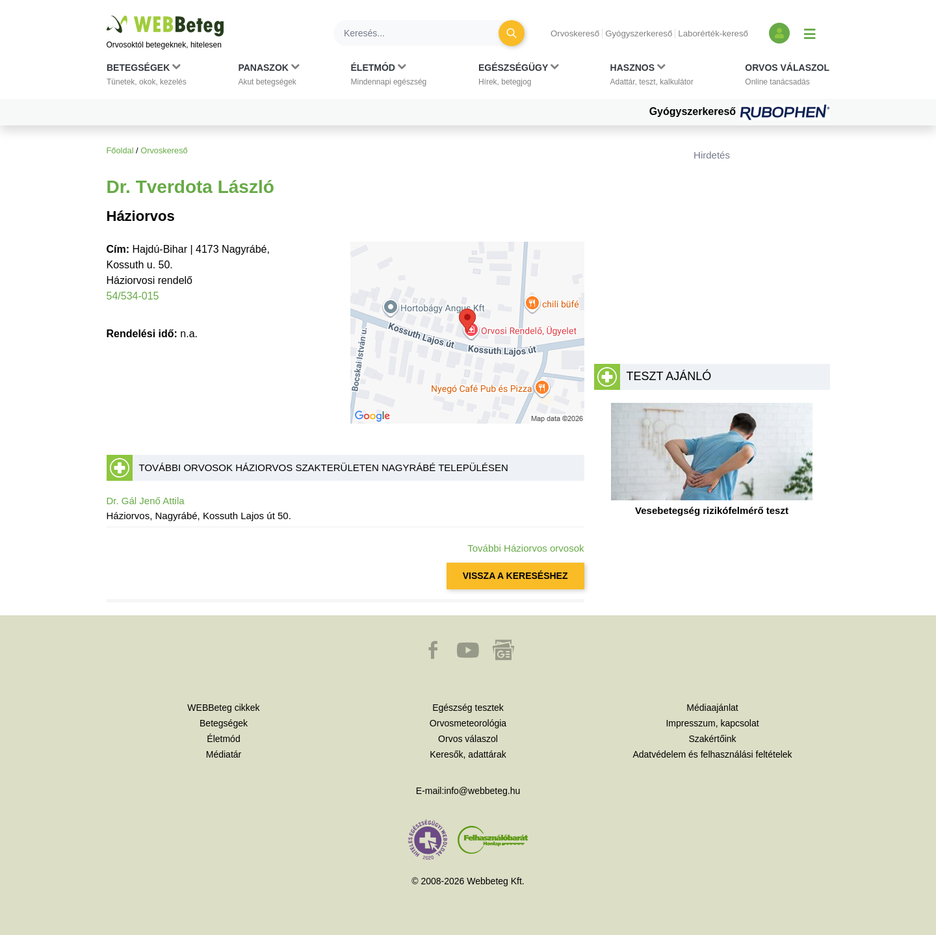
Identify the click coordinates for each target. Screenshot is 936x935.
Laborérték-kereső (713, 33)
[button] (147, 77)
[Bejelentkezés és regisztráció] (779, 33)
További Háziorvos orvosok (525, 548)
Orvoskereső (575, 33)
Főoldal (120, 150)
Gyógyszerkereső (638, 33)
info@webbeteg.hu (482, 791)
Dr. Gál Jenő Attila (146, 500)
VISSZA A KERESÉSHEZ (515, 575)
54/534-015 (133, 295)
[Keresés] (423, 33)
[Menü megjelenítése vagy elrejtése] (810, 33)
